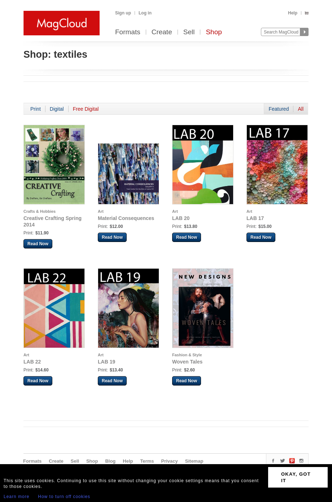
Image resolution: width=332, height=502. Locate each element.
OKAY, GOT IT (296, 477)
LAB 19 (106, 362)
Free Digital (86, 109)
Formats (127, 32)
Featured (278, 109)
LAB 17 (255, 218)
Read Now (37, 243)
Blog (110, 461)
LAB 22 (32, 362)
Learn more (16, 496)
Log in (145, 13)
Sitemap (194, 461)
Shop (214, 32)
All (300, 109)
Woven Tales (187, 362)
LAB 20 (180, 218)
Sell (189, 32)
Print (35, 109)
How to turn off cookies (64, 496)
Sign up (123, 13)
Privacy (169, 461)
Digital (57, 109)
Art (101, 211)
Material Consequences (126, 218)
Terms (147, 461)
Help (292, 13)
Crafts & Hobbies (39, 211)
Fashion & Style (187, 355)
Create (162, 32)
